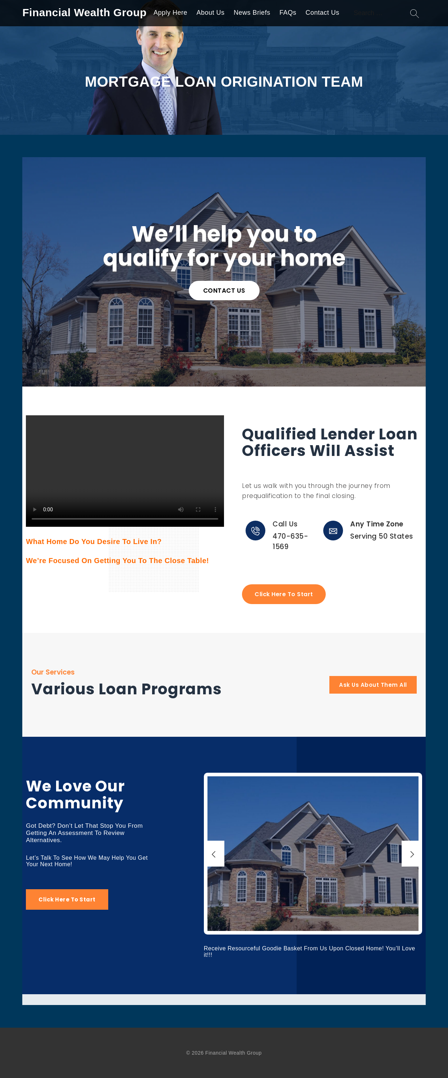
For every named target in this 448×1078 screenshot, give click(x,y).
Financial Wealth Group (84, 12)
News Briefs (252, 12)
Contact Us (322, 12)
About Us (211, 12)
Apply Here (170, 12)
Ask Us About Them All (373, 685)
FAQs (287, 12)
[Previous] (214, 854)
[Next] (412, 854)
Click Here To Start (284, 594)
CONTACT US (224, 290)
